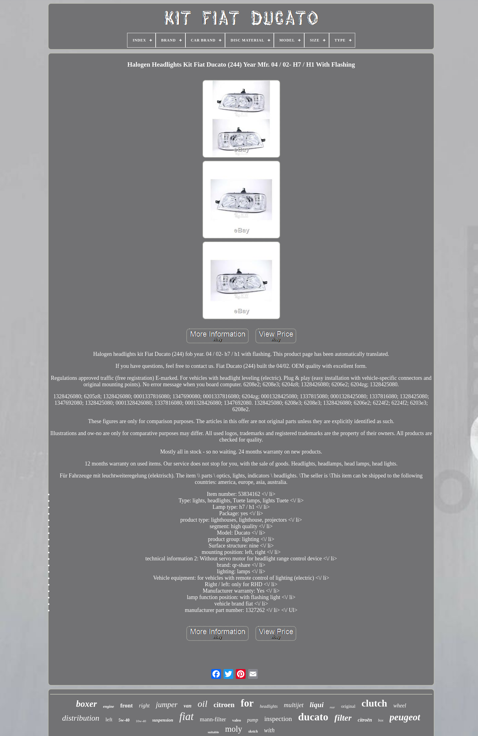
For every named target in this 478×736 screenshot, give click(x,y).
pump (252, 719)
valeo (236, 720)
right (144, 706)
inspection (278, 718)
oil (203, 704)
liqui (317, 705)
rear (332, 707)
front (126, 705)
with (269, 730)
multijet (294, 705)
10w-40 (141, 721)
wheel (399, 706)
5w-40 (124, 720)
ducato (313, 716)
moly (233, 729)
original (348, 706)
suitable (213, 732)
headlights (269, 706)
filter (343, 717)
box (380, 720)
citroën (365, 719)
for (247, 703)
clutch (374, 703)
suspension (162, 720)
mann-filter (213, 719)
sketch (253, 731)
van (188, 706)
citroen (224, 705)
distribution (80, 718)
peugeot (405, 717)
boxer (86, 704)
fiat (186, 716)
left (109, 719)
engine (108, 706)
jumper (166, 704)
